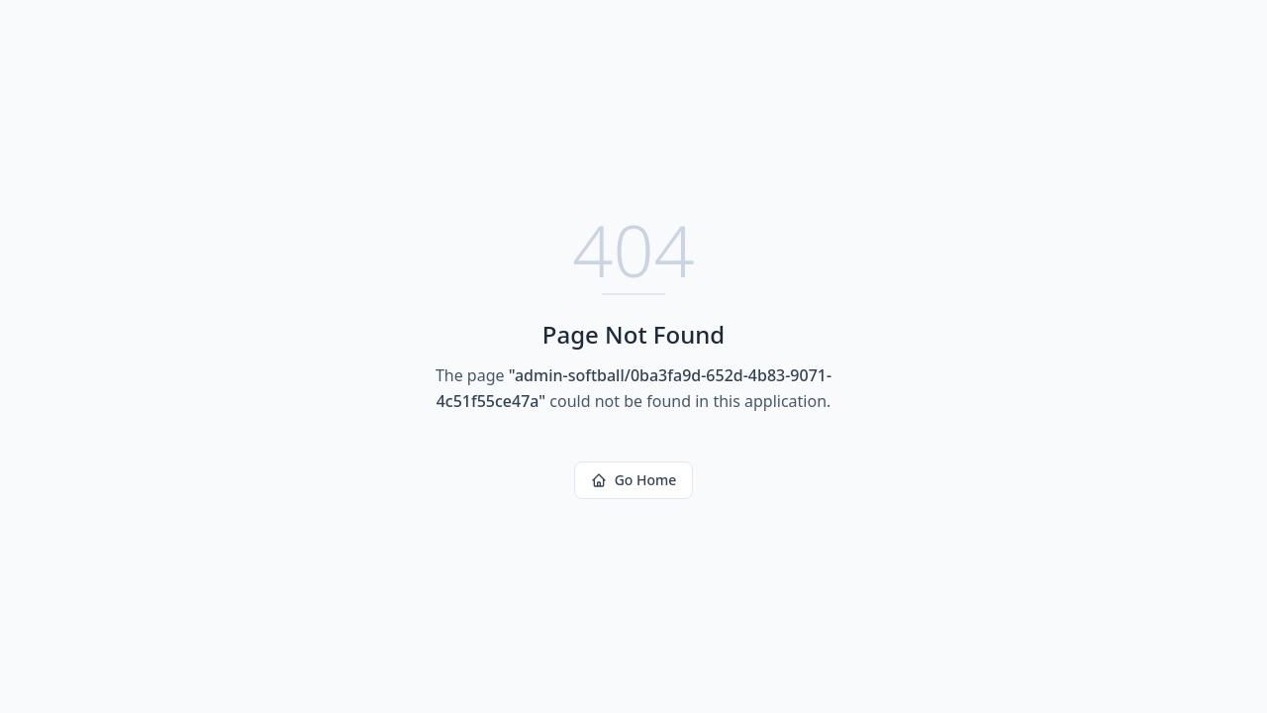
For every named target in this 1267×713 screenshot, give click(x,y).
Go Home (634, 479)
